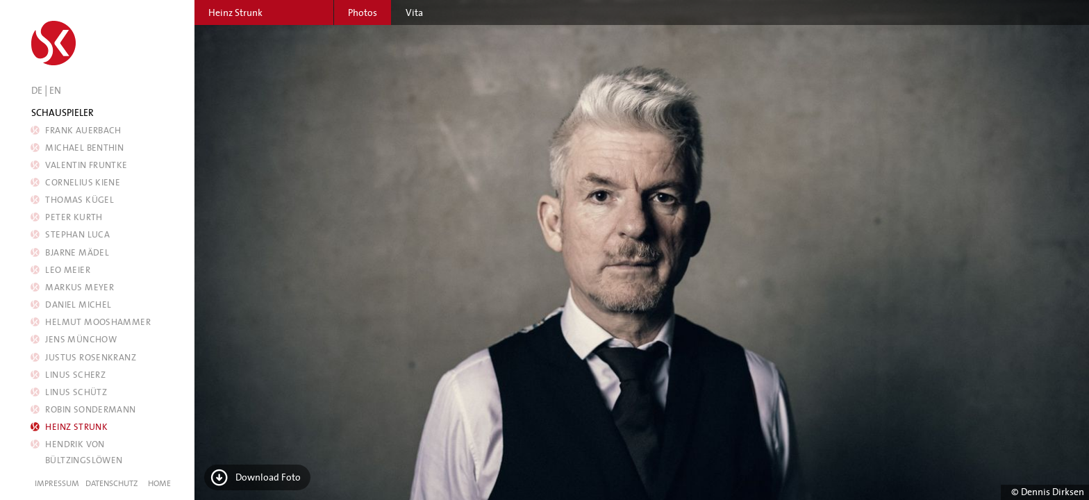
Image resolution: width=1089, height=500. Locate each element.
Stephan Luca (77, 234)
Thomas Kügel (79, 199)
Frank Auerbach (83, 130)
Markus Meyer (79, 287)
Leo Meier (67, 269)
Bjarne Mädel (77, 252)
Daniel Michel (78, 304)
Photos (362, 12)
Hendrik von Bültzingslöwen (83, 452)
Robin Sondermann (90, 409)
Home (159, 483)
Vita (414, 12)
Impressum (57, 483)
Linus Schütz (76, 392)
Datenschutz (111, 483)
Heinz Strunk (76, 426)
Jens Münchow (81, 339)
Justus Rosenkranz (90, 357)
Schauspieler (62, 112)
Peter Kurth (74, 217)
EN (55, 90)
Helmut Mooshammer (98, 322)
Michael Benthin (84, 147)
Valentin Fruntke (86, 165)
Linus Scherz (75, 374)
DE (36, 90)
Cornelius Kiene (82, 182)
